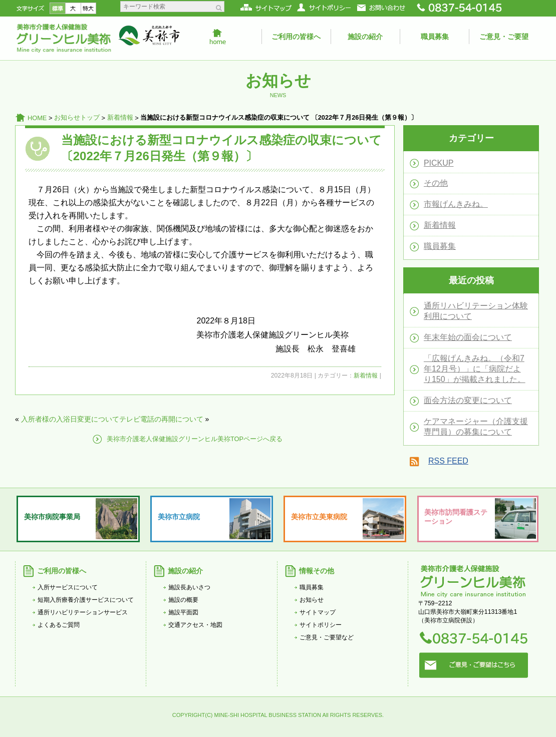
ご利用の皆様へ (296, 37)
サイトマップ (318, 612)
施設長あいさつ (189, 587)
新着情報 (120, 117)
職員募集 (435, 37)
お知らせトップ (77, 117)
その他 (436, 183)
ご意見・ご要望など (327, 637)
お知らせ (312, 599)
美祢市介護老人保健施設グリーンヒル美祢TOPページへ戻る (195, 439)
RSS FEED (448, 461)
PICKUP (439, 163)
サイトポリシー (321, 624)
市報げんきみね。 (456, 204)
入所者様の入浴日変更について (70, 419)
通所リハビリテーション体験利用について (476, 310)
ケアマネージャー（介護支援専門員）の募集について (476, 426)
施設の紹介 (365, 37)
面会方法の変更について (468, 400)
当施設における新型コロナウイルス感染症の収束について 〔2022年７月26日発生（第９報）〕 (221, 148)
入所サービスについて (68, 587)
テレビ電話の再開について (161, 419)
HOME (37, 118)
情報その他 (316, 571)
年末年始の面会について (468, 337)
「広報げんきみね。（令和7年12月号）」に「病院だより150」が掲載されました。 (474, 369)
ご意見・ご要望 (503, 37)
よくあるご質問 (59, 624)
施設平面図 (183, 612)
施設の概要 (183, 599)
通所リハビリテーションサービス (83, 612)
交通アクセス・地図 (195, 624)
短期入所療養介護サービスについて (86, 599)
